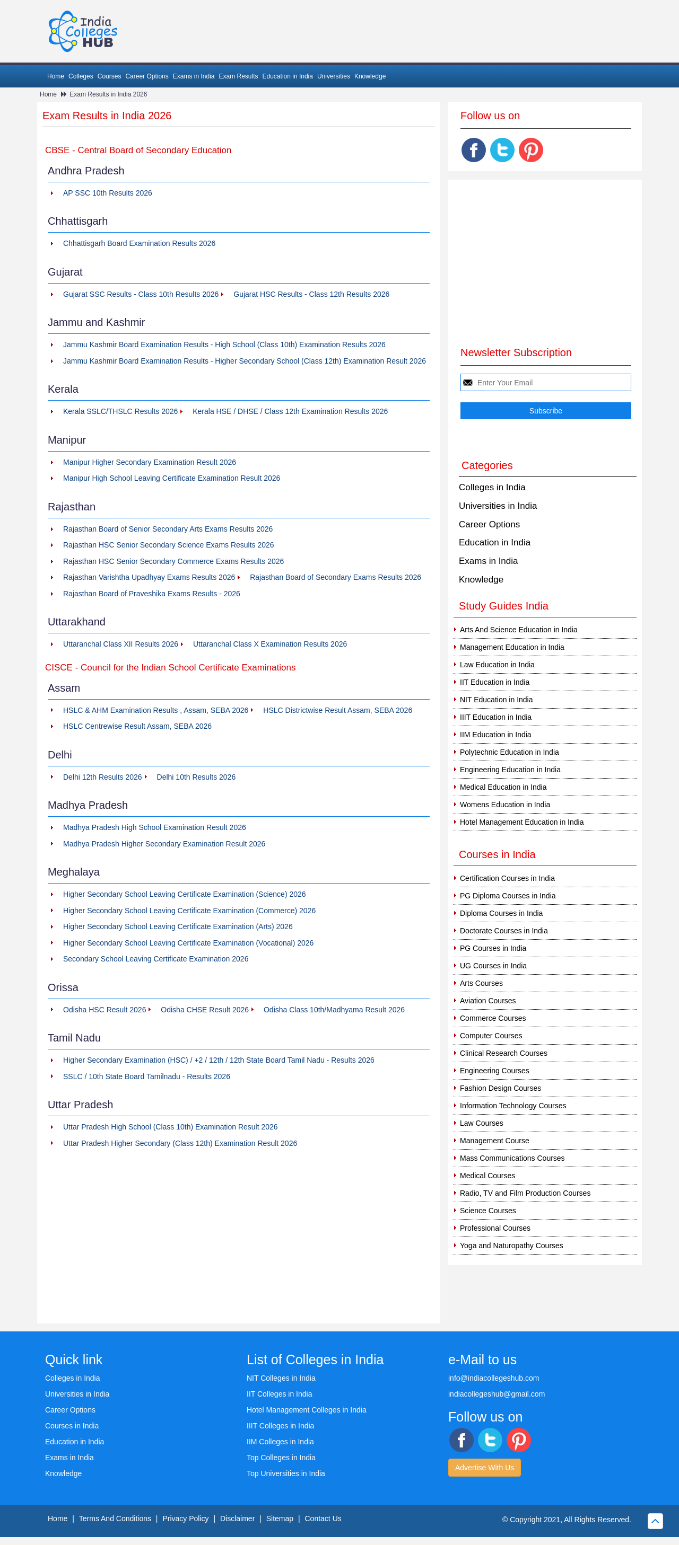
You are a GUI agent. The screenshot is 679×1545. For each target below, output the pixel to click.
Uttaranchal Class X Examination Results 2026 (270, 644)
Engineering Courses (494, 1070)
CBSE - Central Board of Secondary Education (138, 150)
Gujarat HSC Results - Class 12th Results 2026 (311, 294)
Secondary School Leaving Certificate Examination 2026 (155, 959)
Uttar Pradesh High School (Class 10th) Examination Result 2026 (170, 1127)
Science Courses (488, 1210)
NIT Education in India (496, 699)
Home (55, 76)
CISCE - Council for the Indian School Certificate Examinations (170, 668)
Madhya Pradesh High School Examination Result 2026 (154, 827)
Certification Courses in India (507, 878)
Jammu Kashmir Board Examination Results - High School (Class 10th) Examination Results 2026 (224, 344)
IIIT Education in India (496, 717)
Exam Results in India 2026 (108, 94)
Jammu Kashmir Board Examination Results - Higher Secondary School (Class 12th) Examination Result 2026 (244, 361)
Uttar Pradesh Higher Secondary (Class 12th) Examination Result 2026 (180, 1143)
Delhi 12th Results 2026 (102, 777)
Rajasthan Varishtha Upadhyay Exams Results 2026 (149, 577)
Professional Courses (495, 1228)
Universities (333, 76)
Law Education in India (497, 664)
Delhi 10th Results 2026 (196, 777)
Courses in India (72, 1426)
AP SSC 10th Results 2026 (107, 193)
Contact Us (323, 1518)
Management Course (494, 1140)
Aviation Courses (488, 1000)
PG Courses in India (493, 948)
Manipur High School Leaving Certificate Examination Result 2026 (171, 478)
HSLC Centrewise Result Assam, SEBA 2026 (137, 726)
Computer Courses (491, 1035)
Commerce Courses (493, 1018)
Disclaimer (237, 1518)
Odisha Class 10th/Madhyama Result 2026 (334, 1009)
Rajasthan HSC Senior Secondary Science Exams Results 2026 (168, 545)
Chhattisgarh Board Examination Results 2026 (139, 243)
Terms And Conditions (115, 1518)
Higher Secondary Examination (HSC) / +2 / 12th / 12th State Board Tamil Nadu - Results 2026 (219, 1060)
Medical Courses (487, 1175)
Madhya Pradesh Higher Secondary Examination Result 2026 (164, 844)
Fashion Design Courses (500, 1088)
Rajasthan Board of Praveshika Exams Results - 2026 (151, 593)
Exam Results (238, 76)
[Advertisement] (239, 1238)
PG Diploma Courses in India (508, 895)
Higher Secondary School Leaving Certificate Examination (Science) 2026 (184, 894)
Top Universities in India (286, 1473)
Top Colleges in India (281, 1457)
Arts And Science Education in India (519, 629)
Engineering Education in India (510, 769)
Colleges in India (492, 487)
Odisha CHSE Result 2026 (205, 1009)
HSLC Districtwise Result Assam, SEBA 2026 (337, 710)
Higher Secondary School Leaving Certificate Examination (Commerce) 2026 (189, 910)
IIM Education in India (496, 734)
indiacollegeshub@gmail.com (496, 1394)
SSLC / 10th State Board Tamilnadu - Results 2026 (146, 1076)
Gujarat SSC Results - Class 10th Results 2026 (141, 294)
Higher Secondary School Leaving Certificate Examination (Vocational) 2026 (188, 943)
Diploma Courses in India (501, 913)
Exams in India (194, 76)
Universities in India (498, 506)
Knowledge (370, 76)
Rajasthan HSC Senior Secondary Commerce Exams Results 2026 (173, 561)
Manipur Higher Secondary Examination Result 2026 (149, 462)
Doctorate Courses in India (504, 930)
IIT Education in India (494, 682)
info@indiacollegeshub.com (493, 1378)
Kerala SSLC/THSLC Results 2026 (120, 411)
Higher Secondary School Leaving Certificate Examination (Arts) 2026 (178, 926)
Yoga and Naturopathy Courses (511, 1245)
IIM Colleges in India (280, 1441)
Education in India (288, 76)
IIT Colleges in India (279, 1394)
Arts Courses (481, 983)
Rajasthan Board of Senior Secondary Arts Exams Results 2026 (168, 529)
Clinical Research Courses (503, 1053)
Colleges (80, 76)
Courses (109, 76)
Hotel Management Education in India (522, 822)
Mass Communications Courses (512, 1158)
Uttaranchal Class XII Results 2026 (120, 644)
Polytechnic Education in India (509, 752)
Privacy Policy (185, 1518)
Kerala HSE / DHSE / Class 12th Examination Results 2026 (290, 411)
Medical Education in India (503, 787)
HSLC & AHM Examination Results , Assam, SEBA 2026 (155, 710)
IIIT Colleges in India (280, 1426)
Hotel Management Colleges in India (307, 1410)
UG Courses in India (493, 965)
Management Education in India (512, 647)
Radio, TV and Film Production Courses (525, 1193)
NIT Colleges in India (281, 1378)
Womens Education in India (505, 804)
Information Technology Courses (513, 1105)
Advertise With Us (484, 1467)
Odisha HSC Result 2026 (104, 1009)
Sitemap (279, 1518)
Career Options (146, 76)
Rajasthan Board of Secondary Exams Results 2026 (335, 577)
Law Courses (481, 1123)
